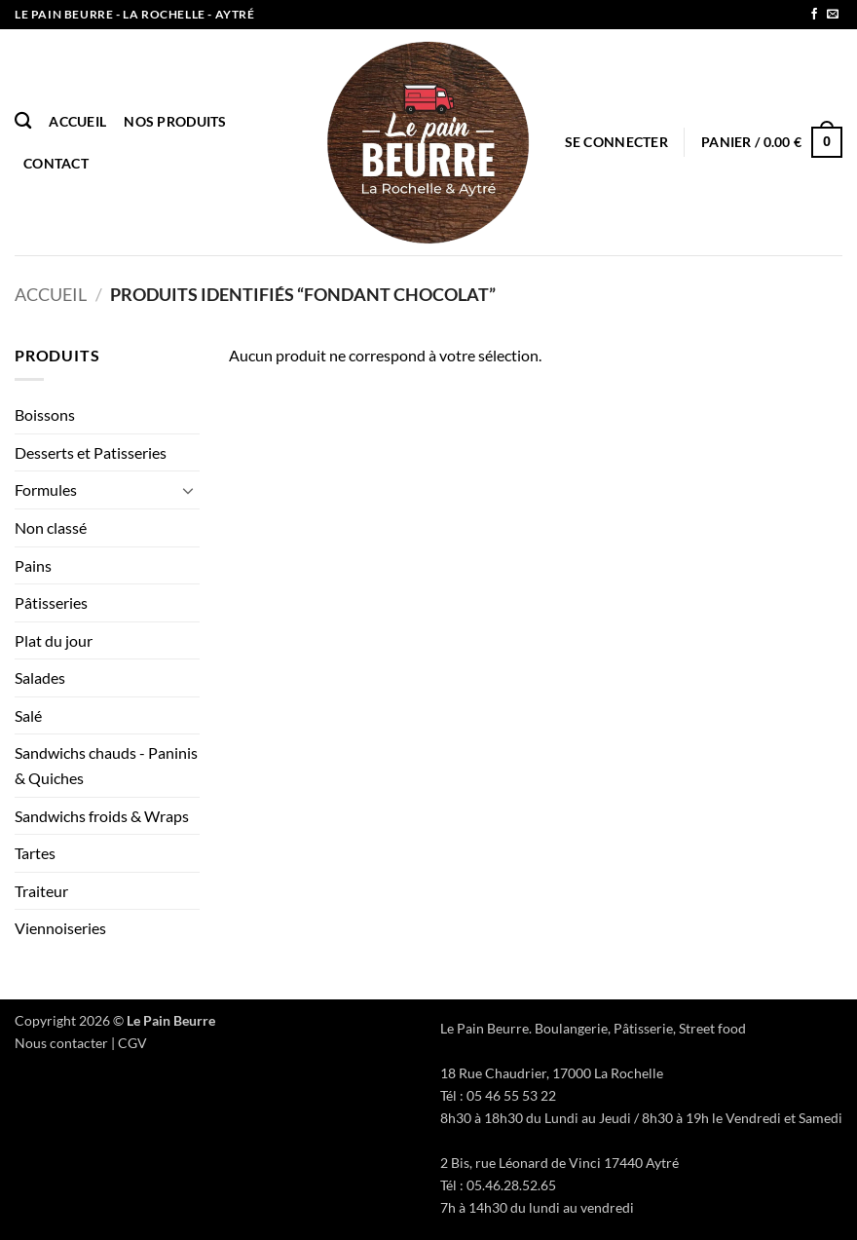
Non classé (51, 527)
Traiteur (41, 891)
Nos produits (175, 121)
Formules (46, 489)
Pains (33, 565)
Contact (56, 163)
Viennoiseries (60, 928)
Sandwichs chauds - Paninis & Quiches (106, 765)
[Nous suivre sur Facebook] (814, 14)
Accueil (77, 121)
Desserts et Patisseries (91, 452)
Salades (40, 677)
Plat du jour (54, 640)
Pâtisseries (51, 602)
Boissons (45, 414)
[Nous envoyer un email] (832, 14)
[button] (616, 142)
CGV (132, 1042)
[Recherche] (23, 121)
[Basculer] (188, 490)
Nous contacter (61, 1042)
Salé (28, 715)
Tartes (35, 853)
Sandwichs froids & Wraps (102, 816)
